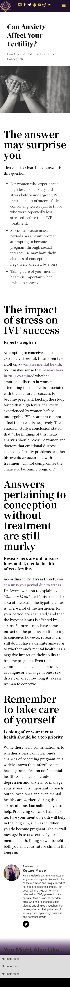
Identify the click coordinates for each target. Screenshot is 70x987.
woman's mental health (41, 364)
